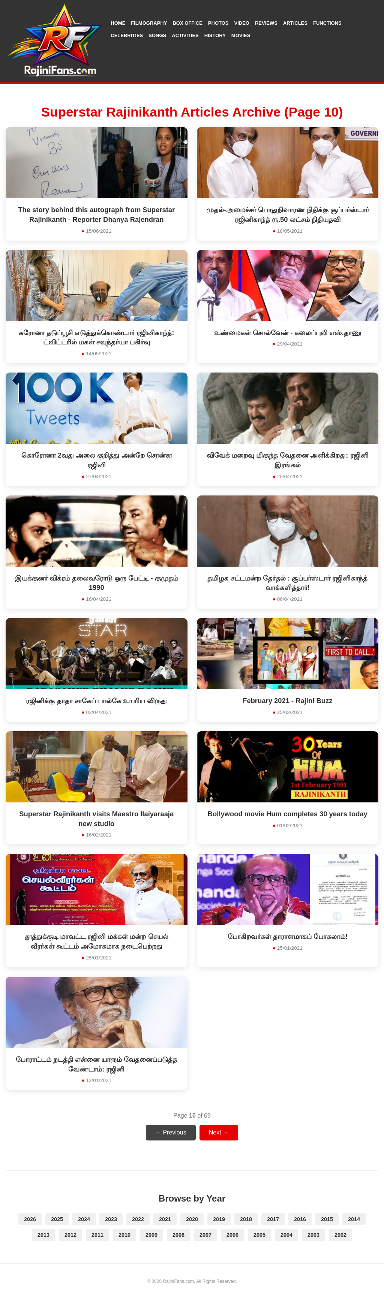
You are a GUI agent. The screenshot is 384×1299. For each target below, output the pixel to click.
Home (118, 23)
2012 (70, 1235)
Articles (295, 23)
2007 (206, 1235)
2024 (84, 1219)
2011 (98, 1235)
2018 (246, 1219)
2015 (327, 1219)
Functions (327, 23)
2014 (354, 1219)
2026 (30, 1219)
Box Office (187, 23)
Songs (157, 35)
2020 (192, 1219)
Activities (185, 35)
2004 (286, 1235)
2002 (340, 1235)
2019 (219, 1219)
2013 (44, 1235)
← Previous (170, 1132)
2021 (165, 1219)
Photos (218, 23)
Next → (219, 1132)
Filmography (149, 23)
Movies (240, 35)
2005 (260, 1235)
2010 (124, 1235)
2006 (232, 1235)
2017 (273, 1219)
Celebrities (127, 35)
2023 (111, 1219)
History (215, 35)
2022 (138, 1219)
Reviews (266, 23)
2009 (152, 1235)
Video (241, 23)
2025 (57, 1219)
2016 (300, 1219)
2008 (178, 1235)
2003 (314, 1235)
